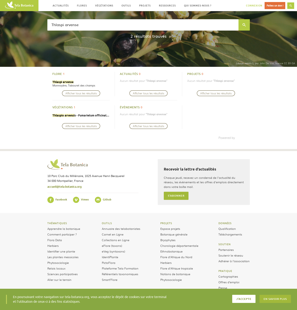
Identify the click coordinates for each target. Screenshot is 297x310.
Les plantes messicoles (63, 257)
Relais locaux (56, 268)
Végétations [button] (104, 5)
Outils (107, 223)
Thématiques (57, 223)
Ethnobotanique (171, 251)
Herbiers (53, 246)
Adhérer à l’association (234, 261)
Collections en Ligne (115, 240)
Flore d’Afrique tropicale (176, 268)
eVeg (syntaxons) (113, 251)
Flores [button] (82, 5)
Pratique (225, 271)
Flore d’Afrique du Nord (176, 257)
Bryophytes (168, 240)
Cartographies (228, 276)
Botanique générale (173, 234)
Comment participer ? (62, 234)
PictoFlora (108, 263)
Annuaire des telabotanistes (121, 229)
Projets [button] (145, 5)
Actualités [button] (61, 5)
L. (245, 63)
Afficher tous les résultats (81, 93)
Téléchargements (230, 234)
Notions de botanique (175, 274)
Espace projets (170, 229)
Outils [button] (126, 5)
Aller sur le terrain (59, 280)
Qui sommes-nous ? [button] (197, 5)
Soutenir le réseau (230, 255)
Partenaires (226, 250)
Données (225, 223)
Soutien (224, 244)
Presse (222, 288)
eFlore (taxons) (112, 246)
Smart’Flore (109, 280)
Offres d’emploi (228, 282)
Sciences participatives (62, 274)
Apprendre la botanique (63, 229)
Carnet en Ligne (112, 234)
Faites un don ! (275, 5)
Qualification (227, 229)
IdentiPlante (110, 257)
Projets (166, 223)
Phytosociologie (58, 263)
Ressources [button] (167, 5)
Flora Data (54, 240)
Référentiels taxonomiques (120, 274)
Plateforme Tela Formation (120, 268)
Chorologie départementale (179, 246)
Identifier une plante (61, 251)
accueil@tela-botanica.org (64, 186)
